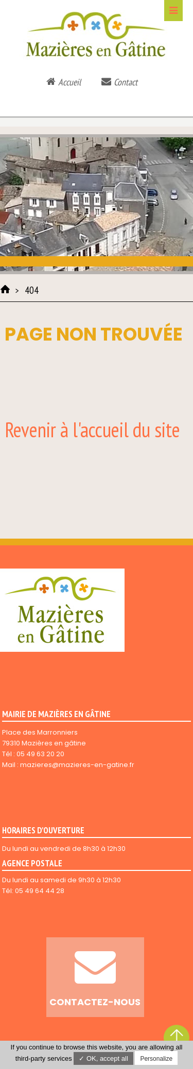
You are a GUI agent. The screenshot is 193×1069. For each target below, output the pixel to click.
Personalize (156, 1058)
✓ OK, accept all (103, 1058)
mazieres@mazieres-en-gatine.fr (77, 765)
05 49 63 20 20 (40, 754)
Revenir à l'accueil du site (92, 429)
